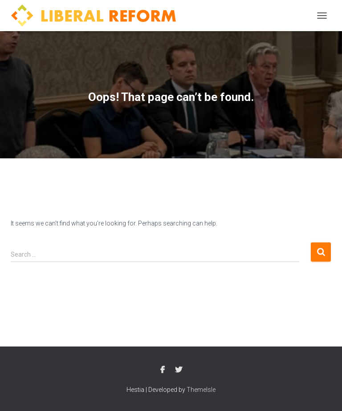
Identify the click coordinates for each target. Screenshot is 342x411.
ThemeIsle (201, 389)
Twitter (179, 370)
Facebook (162, 370)
